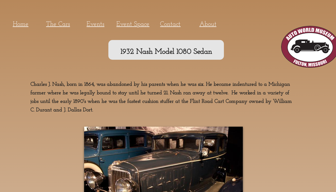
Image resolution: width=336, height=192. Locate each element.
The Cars (58, 24)
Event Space (132, 24)
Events (95, 24)
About (207, 24)
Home (20, 24)
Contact (170, 24)
